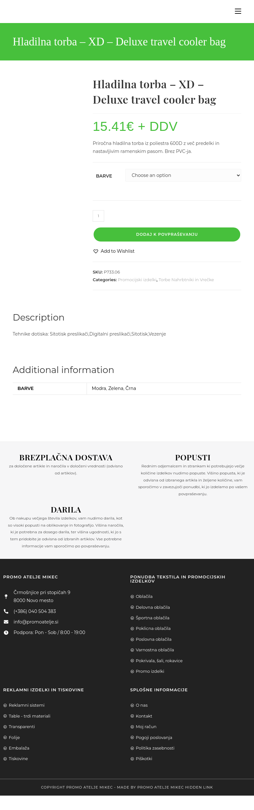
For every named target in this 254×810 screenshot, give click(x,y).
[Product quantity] (98, 216)
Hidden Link (199, 787)
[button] (114, 251)
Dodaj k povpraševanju (167, 234)
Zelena (115, 388)
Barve (104, 176)
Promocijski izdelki (137, 279)
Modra (99, 388)
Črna (131, 388)
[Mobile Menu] (235, 11)
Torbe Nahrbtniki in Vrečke (186, 279)
